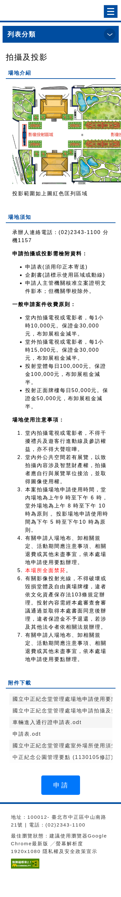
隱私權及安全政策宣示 (70, 851)
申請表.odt (27, 734)
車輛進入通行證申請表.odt (47, 722)
